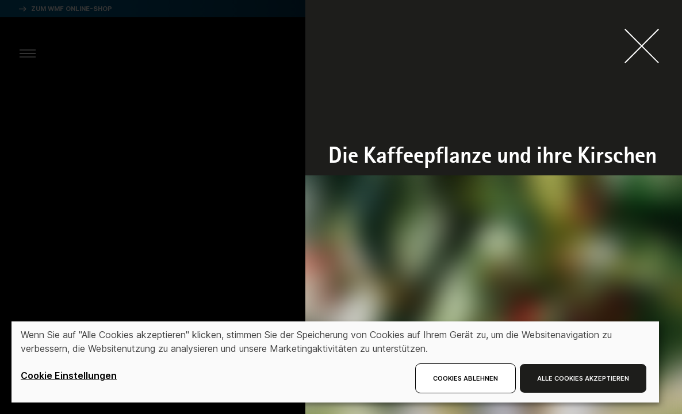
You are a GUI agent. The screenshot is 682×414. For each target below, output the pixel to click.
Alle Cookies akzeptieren (583, 378)
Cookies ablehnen (465, 378)
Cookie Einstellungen (69, 375)
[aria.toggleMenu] (27, 53)
